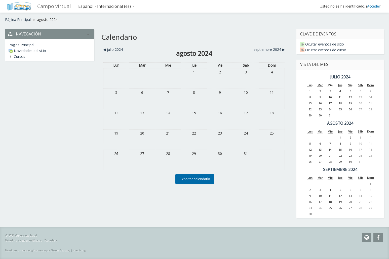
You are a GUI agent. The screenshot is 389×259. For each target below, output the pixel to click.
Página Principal (18, 19)
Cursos (19, 56)
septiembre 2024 (340, 169)
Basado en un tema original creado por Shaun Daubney (37, 250)
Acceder (373, 6)
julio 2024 (340, 77)
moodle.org (79, 250)
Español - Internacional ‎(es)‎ (106, 6)
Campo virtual (54, 6)
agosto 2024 (47, 19)
